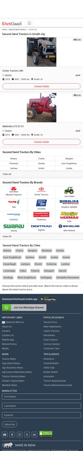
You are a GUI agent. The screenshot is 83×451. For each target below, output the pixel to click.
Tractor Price (50, 322)
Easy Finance (51, 339)
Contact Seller (41, 86)
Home (4, 29)
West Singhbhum (27, 277)
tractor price (25, 289)
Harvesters (49, 335)
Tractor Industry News (13, 376)
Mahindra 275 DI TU (13, 126)
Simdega (8, 277)
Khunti (38, 264)
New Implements (52, 326)
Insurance (49, 376)
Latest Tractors (52, 330)
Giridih (41, 168)
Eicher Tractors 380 (13, 70)
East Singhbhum (69, 163)
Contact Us (8, 335)
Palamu (35, 270)
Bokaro (13, 158)
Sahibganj (46, 277)
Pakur (23, 270)
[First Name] (41, 396)
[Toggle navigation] (29, 23)
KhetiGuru (49, 358)
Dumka (41, 163)
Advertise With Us (13, 322)
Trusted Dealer (51, 363)
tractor (18, 285)
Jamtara (25, 264)
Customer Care (51, 348)
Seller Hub (49, 367)
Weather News (9, 385)
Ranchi (62, 270)
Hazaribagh (9, 264)
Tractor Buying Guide (55, 380)
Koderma (51, 264)
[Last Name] (41, 406)
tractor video (62, 285)
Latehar (65, 264)
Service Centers (52, 344)
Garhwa (13, 168)
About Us (7, 326)
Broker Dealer (51, 372)
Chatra (41, 158)
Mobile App (8, 339)
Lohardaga (9, 270)
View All (7, 174)
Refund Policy (9, 344)
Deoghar (69, 158)
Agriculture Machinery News (17, 372)
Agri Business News (12, 367)
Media (5, 348)
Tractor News (9, 358)
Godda (69, 168)
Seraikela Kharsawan (68, 277)
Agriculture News (11, 363)
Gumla (66, 257)
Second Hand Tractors (17, 29)
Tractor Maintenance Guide (58, 385)
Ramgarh (49, 270)
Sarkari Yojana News (13, 380)
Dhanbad (14, 163)
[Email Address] (41, 415)
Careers (6, 330)
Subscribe (9, 424)
